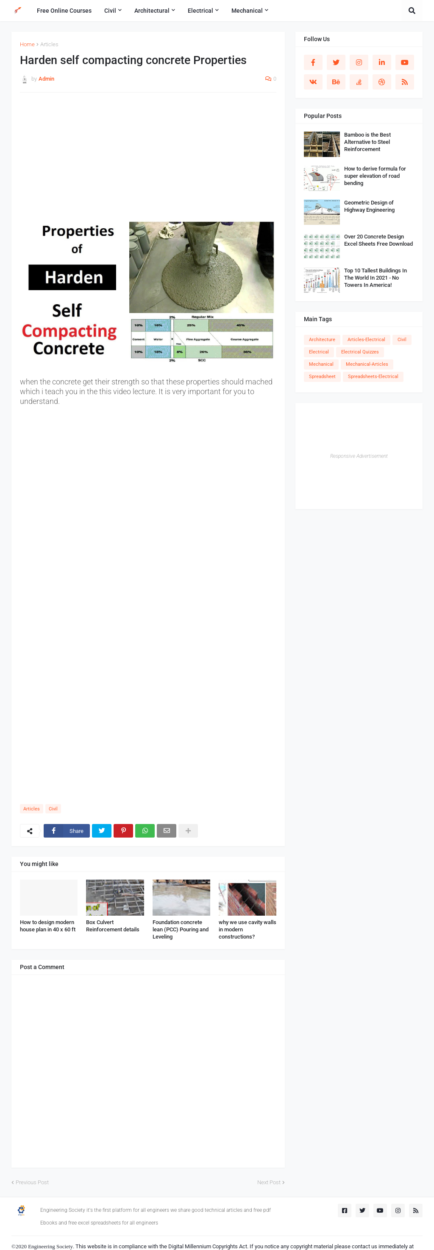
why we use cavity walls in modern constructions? (247, 929)
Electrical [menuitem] (200, 10)
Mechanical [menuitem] (247, 10)
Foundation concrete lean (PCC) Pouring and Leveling (181, 929)
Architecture (322, 339)
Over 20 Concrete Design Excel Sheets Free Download (378, 240)
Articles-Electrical (366, 339)
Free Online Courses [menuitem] (64, 10)
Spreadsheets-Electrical (373, 376)
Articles (49, 44)
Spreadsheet (322, 376)
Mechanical (321, 364)
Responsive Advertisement (359, 456)
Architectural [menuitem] (152, 10)
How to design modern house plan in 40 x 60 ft (47, 926)
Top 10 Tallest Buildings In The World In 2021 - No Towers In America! (375, 277)
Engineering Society (50, 1246)
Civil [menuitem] (110, 10)
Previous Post (32, 1182)
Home (27, 44)
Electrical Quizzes (360, 352)
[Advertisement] (148, 160)
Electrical (319, 352)
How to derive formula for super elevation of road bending (375, 175)
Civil (53, 809)
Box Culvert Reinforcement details (112, 926)
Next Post (269, 1182)
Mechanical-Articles (367, 364)
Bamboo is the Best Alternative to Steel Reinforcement (367, 142)
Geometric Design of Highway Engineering (369, 206)
